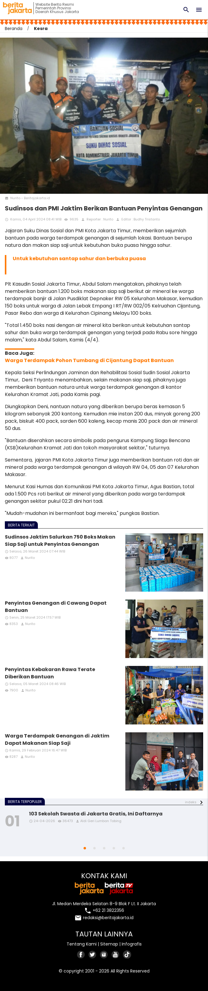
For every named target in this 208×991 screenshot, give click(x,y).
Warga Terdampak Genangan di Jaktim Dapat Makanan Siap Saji (57, 739)
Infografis (132, 944)
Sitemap (109, 944)
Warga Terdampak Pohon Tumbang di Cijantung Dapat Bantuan (89, 360)
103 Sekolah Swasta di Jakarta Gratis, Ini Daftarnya (96, 813)
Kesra (41, 28)
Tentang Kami (82, 944)
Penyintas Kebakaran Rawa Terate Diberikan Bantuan (50, 673)
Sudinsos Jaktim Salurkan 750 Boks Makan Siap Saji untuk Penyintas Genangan (60, 540)
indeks (190, 802)
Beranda (13, 28)
